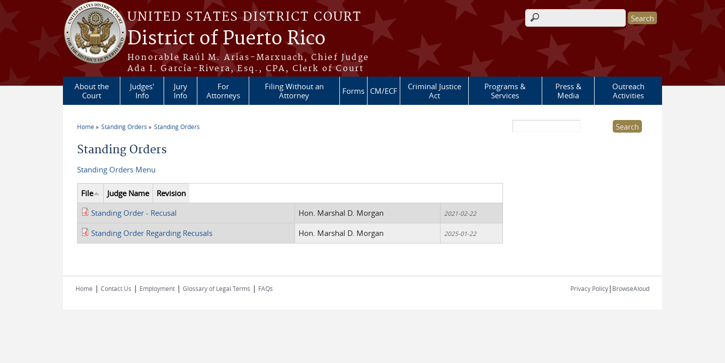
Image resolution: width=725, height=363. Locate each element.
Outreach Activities (628, 90)
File (90, 193)
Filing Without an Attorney (294, 90)
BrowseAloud (630, 288)
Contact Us (116, 288)
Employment (157, 288)
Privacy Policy (589, 288)
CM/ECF (383, 91)
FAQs (265, 288)
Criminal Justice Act (434, 90)
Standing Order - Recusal (134, 213)
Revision (171, 193)
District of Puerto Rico (226, 38)
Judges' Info (142, 90)
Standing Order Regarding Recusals (151, 233)
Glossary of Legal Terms (216, 288)
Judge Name (128, 193)
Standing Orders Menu (116, 169)
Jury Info (180, 90)
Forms (353, 91)
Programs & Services (505, 90)
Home (85, 127)
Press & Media (568, 90)
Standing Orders (124, 127)
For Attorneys (223, 90)
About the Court (92, 90)
